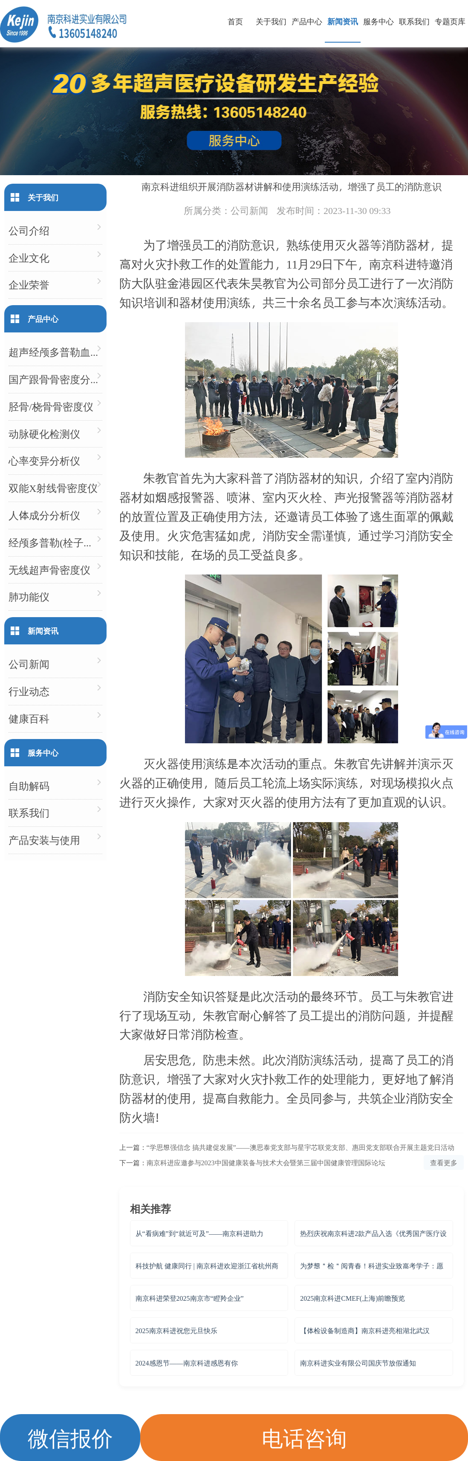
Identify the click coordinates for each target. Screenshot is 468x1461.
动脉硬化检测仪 (44, 434)
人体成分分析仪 (44, 515)
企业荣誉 (29, 284)
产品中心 (307, 21)
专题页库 (450, 21)
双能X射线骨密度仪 (53, 488)
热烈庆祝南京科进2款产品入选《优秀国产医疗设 (373, 1233)
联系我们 (414, 21)
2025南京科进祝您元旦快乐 (176, 1330)
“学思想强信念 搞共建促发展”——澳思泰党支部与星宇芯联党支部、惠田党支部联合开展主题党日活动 (300, 1147)
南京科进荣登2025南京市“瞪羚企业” (190, 1298)
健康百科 (29, 718)
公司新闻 (249, 210)
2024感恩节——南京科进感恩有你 (187, 1363)
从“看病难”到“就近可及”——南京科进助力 (199, 1233)
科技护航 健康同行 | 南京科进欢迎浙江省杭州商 (207, 1265)
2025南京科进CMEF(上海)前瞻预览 (352, 1298)
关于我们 (271, 21)
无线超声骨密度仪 (49, 570)
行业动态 (29, 691)
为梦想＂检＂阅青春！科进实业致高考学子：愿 (371, 1265)
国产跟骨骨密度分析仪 (55, 379)
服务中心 (378, 21)
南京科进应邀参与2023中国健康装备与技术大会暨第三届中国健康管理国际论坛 (266, 1162)
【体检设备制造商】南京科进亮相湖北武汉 (365, 1330)
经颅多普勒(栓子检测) (55, 542)
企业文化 (29, 258)
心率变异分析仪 (44, 460)
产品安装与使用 (44, 840)
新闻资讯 (342, 21)
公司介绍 (29, 230)
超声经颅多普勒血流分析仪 (55, 352)
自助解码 (29, 786)
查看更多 (443, 1162)
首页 (235, 21)
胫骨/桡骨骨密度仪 (51, 406)
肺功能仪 (29, 596)
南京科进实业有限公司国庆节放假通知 (358, 1363)
